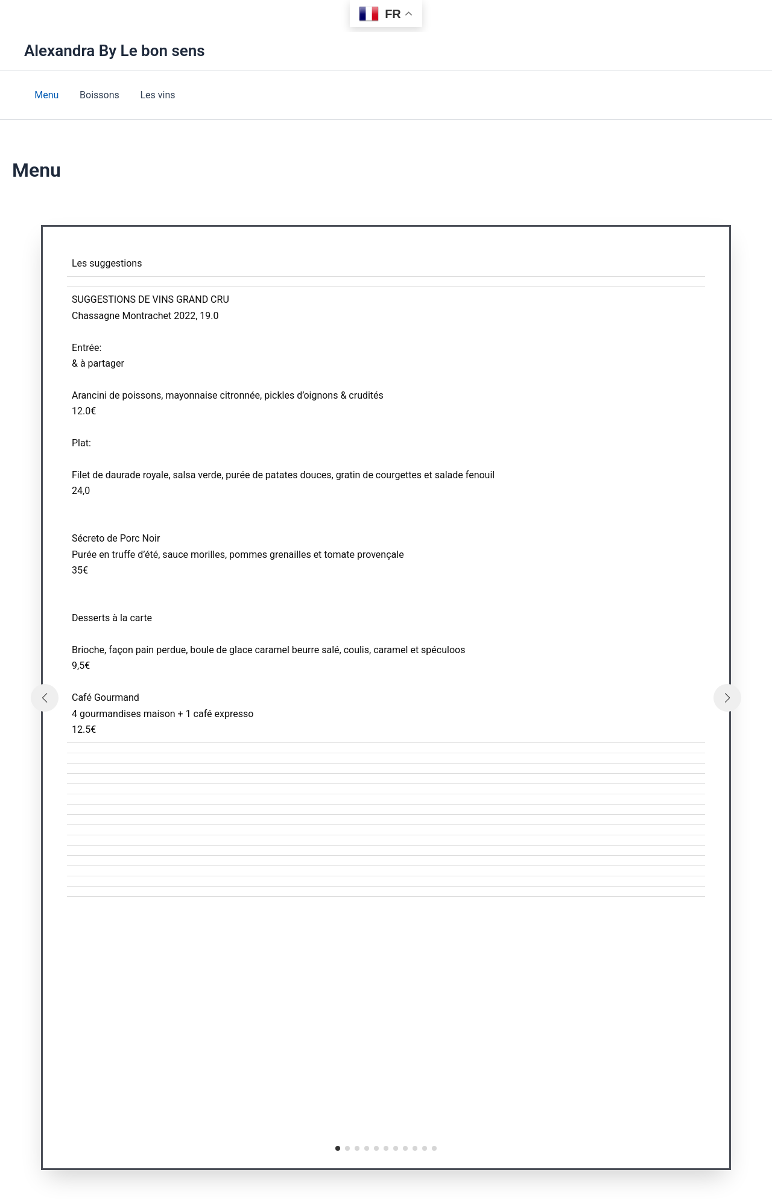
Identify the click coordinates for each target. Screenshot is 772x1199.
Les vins (153, 95)
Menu (46, 95)
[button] (337, 1148)
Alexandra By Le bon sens (114, 51)
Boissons (97, 95)
